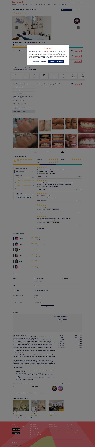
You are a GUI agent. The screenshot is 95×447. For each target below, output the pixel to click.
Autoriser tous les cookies (56, 61)
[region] (48, 55)
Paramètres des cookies (39, 61)
